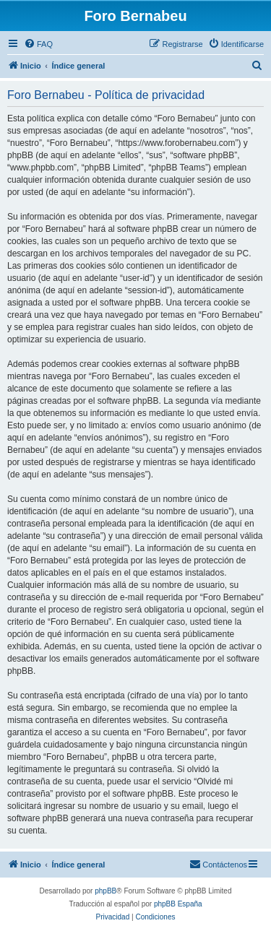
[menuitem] (38, 44)
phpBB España (178, 904)
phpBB (105, 891)
